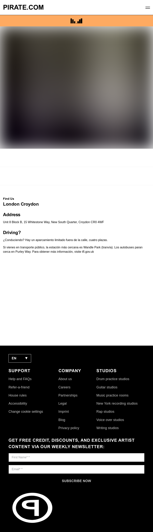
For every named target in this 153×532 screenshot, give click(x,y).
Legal (62, 403)
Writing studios (107, 428)
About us (65, 379)
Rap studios (105, 411)
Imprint (63, 411)
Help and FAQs (20, 379)
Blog (61, 420)
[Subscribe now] (76, 481)
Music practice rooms (112, 395)
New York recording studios (117, 403)
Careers (64, 387)
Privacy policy (68, 428)
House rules (17, 395)
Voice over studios (110, 420)
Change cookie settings (25, 411)
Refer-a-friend (18, 387)
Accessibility (17, 403)
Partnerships (68, 395)
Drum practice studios (112, 379)
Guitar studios (106, 387)
